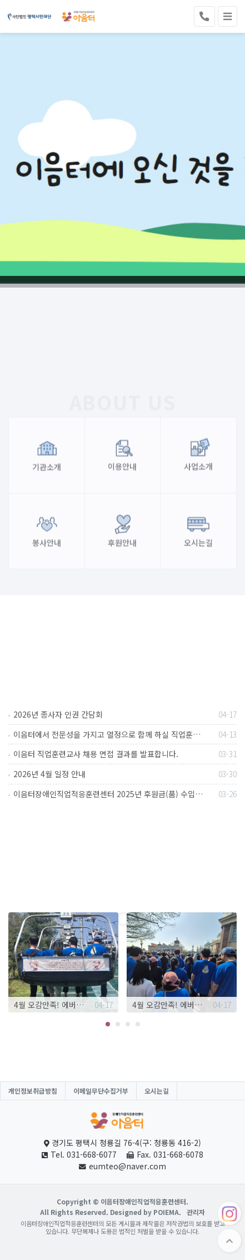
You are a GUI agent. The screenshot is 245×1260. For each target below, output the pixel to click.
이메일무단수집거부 (100, 1090)
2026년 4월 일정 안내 (125, 774)
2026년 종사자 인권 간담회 (125, 714)
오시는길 (156, 1090)
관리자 (196, 1212)
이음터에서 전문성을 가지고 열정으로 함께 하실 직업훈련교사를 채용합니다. (125, 734)
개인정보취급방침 (32, 1090)
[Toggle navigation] (227, 16)
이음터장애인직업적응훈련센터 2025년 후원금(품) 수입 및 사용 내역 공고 (125, 794)
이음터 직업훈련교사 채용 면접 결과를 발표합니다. (125, 754)
